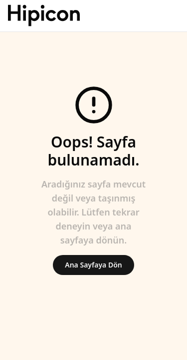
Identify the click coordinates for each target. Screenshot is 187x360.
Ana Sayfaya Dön (93, 265)
